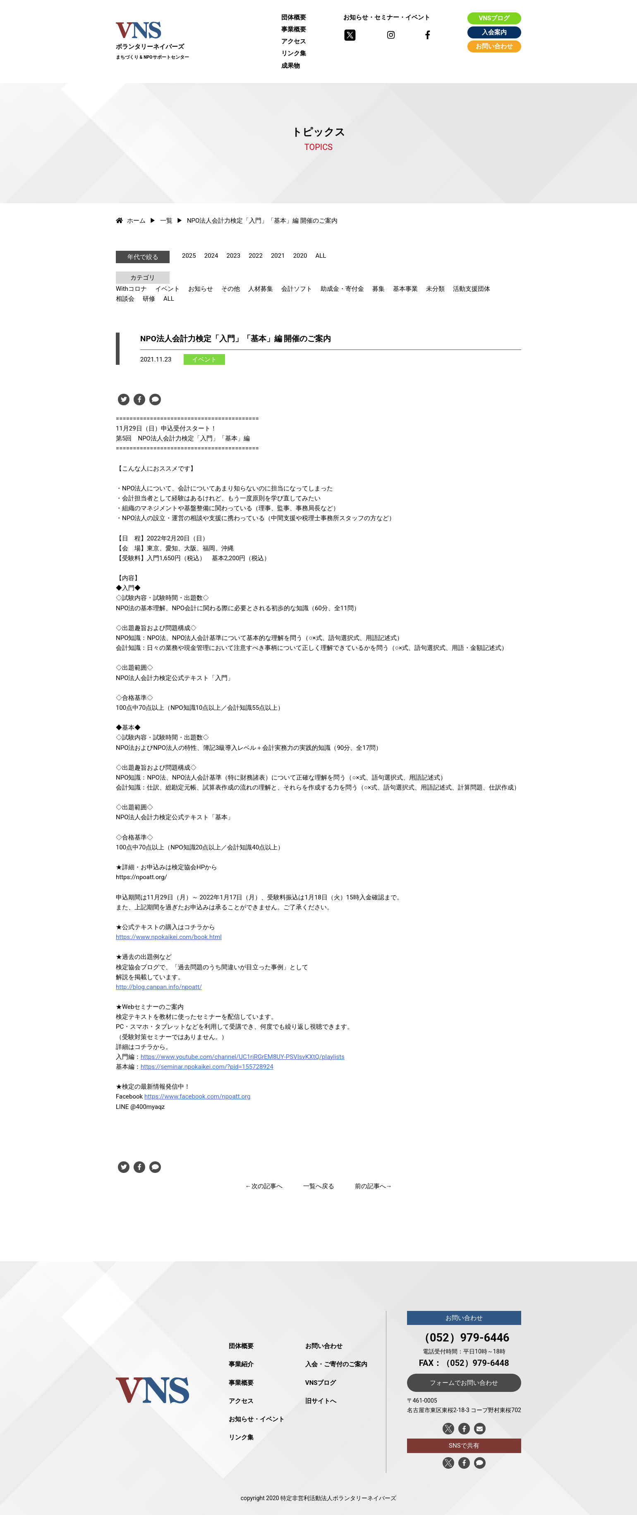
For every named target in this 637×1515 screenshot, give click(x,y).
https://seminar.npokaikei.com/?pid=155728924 (207, 1066)
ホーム (131, 220)
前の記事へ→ (373, 1186)
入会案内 (494, 32)
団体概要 (293, 17)
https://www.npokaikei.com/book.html (169, 937)
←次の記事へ (264, 1186)
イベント (167, 289)
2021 (278, 255)
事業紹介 (241, 1364)
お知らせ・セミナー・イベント (386, 17)
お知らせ (200, 289)
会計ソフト (296, 289)
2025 (189, 255)
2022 (256, 255)
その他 (230, 289)
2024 (211, 255)
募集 (378, 289)
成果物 (290, 65)
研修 (149, 298)
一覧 (166, 220)
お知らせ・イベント (257, 1419)
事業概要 (293, 29)
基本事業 (405, 289)
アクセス (293, 41)
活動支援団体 (471, 289)
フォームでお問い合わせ (464, 1383)
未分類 (435, 289)
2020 (300, 255)
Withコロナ (131, 289)
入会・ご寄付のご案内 (336, 1364)
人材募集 (260, 289)
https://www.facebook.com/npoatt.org (197, 1096)
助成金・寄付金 (342, 289)
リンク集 (293, 53)
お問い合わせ (494, 46)
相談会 (125, 298)
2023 (233, 255)
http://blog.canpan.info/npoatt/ (159, 987)
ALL (320, 255)
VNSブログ (494, 18)
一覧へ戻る (318, 1186)
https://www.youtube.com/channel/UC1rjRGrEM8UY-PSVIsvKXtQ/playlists (243, 1057)
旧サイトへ (320, 1401)
